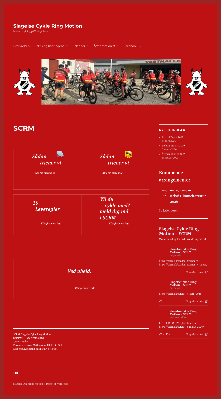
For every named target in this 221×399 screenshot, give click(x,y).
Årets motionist (104, 46)
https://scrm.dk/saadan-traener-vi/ (179, 261)
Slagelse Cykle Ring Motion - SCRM (178, 231)
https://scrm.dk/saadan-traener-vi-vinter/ (183, 264)
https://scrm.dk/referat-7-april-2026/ (180, 293)
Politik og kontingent (49, 46)
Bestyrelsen (21, 46)
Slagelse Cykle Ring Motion (47, 26)
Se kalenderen (169, 210)
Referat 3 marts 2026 (173, 145)
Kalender (79, 46)
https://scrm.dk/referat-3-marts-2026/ (181, 326)
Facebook (130, 46)
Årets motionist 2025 (173, 154)
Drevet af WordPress (57, 383)
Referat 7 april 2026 (173, 137)
